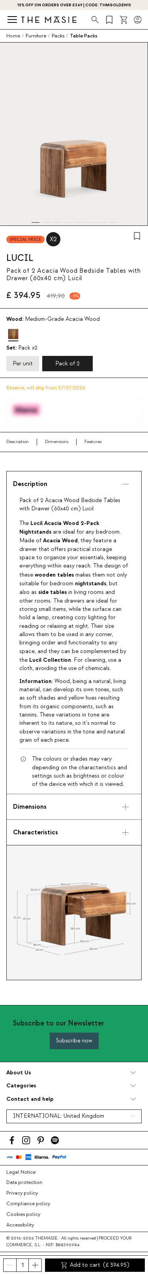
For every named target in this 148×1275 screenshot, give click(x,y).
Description (17, 442)
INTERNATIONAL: (58, 1116)
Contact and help (30, 1099)
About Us (18, 1072)
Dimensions (56, 442)
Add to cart (95, 1265)
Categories (21, 1085)
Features (92, 442)
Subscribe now (74, 1040)
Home (13, 36)
